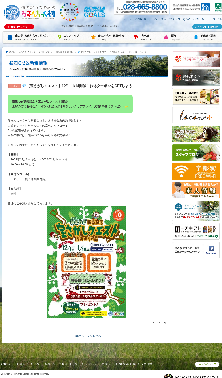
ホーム (128, 19)
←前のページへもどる (86, 336)
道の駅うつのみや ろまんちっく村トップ (29, 52)
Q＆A (186, 19)
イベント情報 (157, 19)
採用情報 (146, 364)
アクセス (175, 19)
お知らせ (141, 19)
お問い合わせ (201, 19)
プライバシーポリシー (99, 364)
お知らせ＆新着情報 (63, 52)
